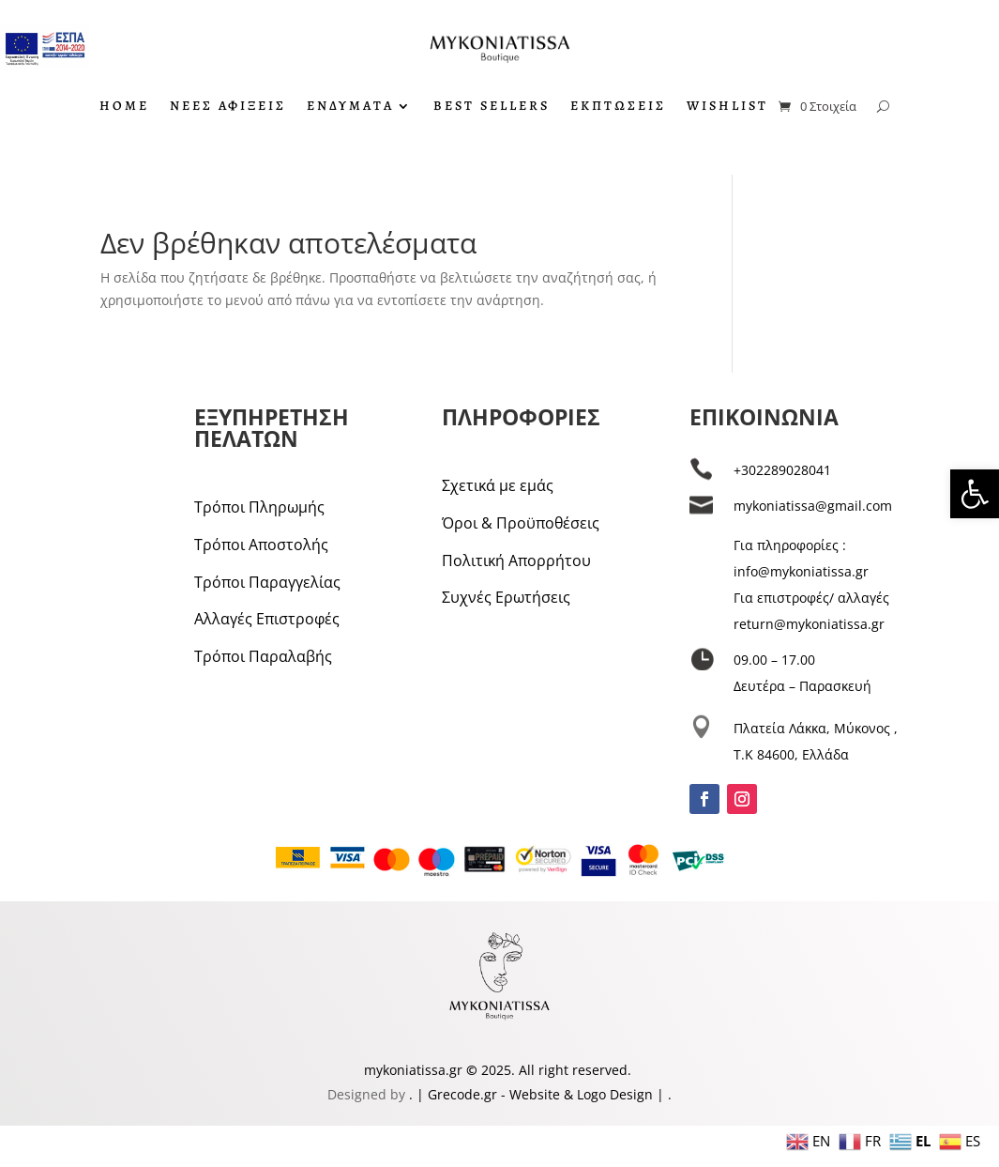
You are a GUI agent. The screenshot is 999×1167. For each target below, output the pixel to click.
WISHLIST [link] (727, 107)
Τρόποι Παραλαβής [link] (263, 656)
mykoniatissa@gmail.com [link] (813, 505)
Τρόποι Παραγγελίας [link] (267, 582)
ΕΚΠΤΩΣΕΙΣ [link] (618, 107)
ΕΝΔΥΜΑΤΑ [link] (350, 107)
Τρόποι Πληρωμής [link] (259, 507)
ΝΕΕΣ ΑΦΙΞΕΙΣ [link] (228, 107)
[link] (974, 493)
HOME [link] (124, 107)
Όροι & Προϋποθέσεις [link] (520, 523)
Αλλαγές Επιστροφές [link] (267, 618)
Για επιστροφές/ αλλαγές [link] (811, 598)
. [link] (412, 1094)
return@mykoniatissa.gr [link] (809, 624)
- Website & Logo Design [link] (575, 1094)
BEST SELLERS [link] (491, 107)
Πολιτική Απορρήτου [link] (516, 560)
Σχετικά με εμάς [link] (497, 485)
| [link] (660, 1094)
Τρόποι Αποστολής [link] (261, 544)
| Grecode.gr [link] (456, 1094)
